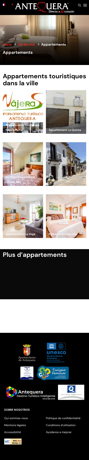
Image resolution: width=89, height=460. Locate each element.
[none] (7, 4)
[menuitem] (7, 4)
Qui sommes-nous (16, 418)
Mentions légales (15, 425)
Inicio (7, 44)
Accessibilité (12, 432)
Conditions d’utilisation (61, 425)
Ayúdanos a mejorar (59, 432)
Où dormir (26, 44)
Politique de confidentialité (63, 418)
